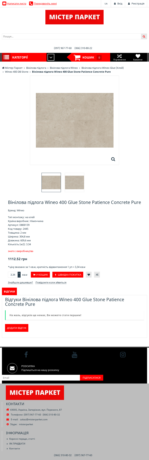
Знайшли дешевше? (20, 282)
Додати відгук (16, 328)
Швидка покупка (69, 274)
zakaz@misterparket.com (34, 419)
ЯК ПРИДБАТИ (15, 443)
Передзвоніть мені (45, 3)
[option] (51, 182)
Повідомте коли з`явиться (51, 282)
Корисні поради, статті (20, 438)
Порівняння (119, 57)
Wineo (20, 210)
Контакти (13, 448)
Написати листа (16, 3)
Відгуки (9, 291)
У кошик (42, 274)
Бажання (138, 57)
